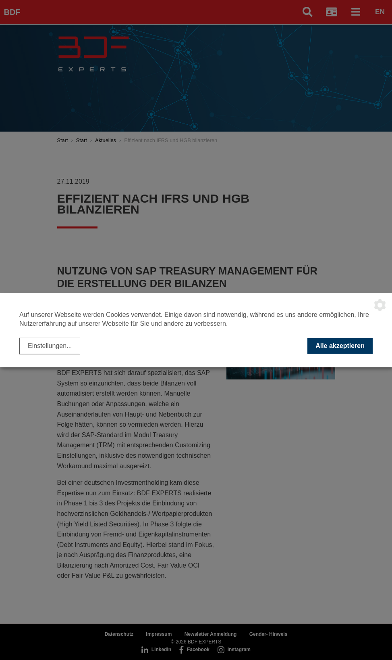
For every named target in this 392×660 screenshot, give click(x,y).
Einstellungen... (50, 345)
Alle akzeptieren (340, 345)
